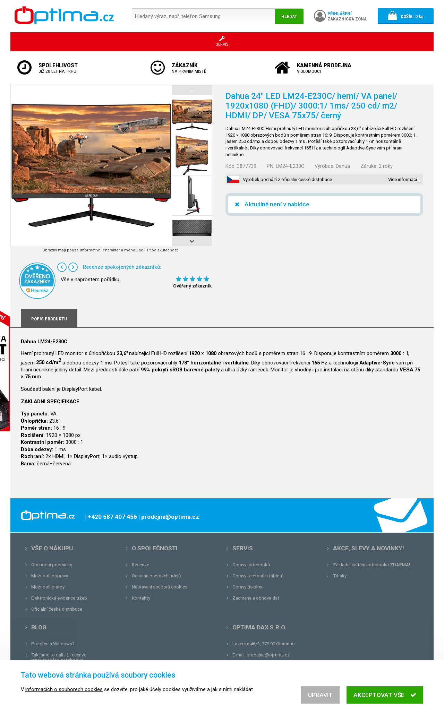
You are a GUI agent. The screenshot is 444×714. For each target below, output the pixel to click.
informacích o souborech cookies (64, 693)
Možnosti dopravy (49, 575)
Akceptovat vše (384, 699)
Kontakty (141, 598)
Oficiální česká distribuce (56, 609)
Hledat (289, 16)
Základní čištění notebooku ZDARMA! (371, 564)
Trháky (340, 575)
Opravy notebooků (251, 564)
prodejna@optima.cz (268, 654)
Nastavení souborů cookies (159, 587)
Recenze (140, 564)
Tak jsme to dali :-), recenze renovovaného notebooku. (58, 657)
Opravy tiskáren (248, 587)
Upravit (320, 699)
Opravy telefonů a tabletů (257, 575)
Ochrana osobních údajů (156, 575)
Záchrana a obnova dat (255, 598)
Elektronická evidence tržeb (59, 598)
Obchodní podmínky (51, 564)
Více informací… (404, 179)
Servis (242, 548)
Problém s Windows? (53, 643)
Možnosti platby (48, 587)
